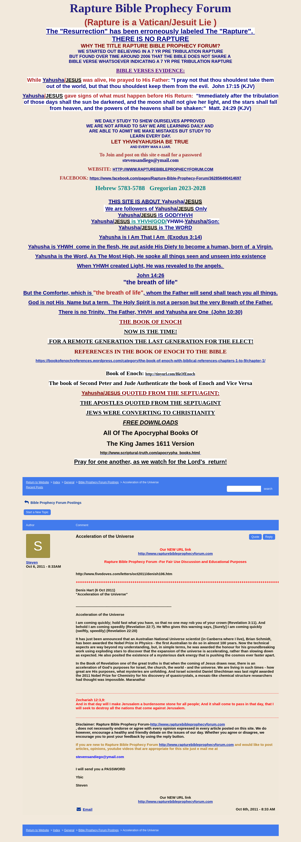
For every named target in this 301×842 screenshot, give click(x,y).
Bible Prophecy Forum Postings (98, 482)
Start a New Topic (37, 512)
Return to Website (37, 482)
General (69, 482)
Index (56, 482)
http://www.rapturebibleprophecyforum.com (175, 553)
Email (87, 809)
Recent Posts (34, 487)
